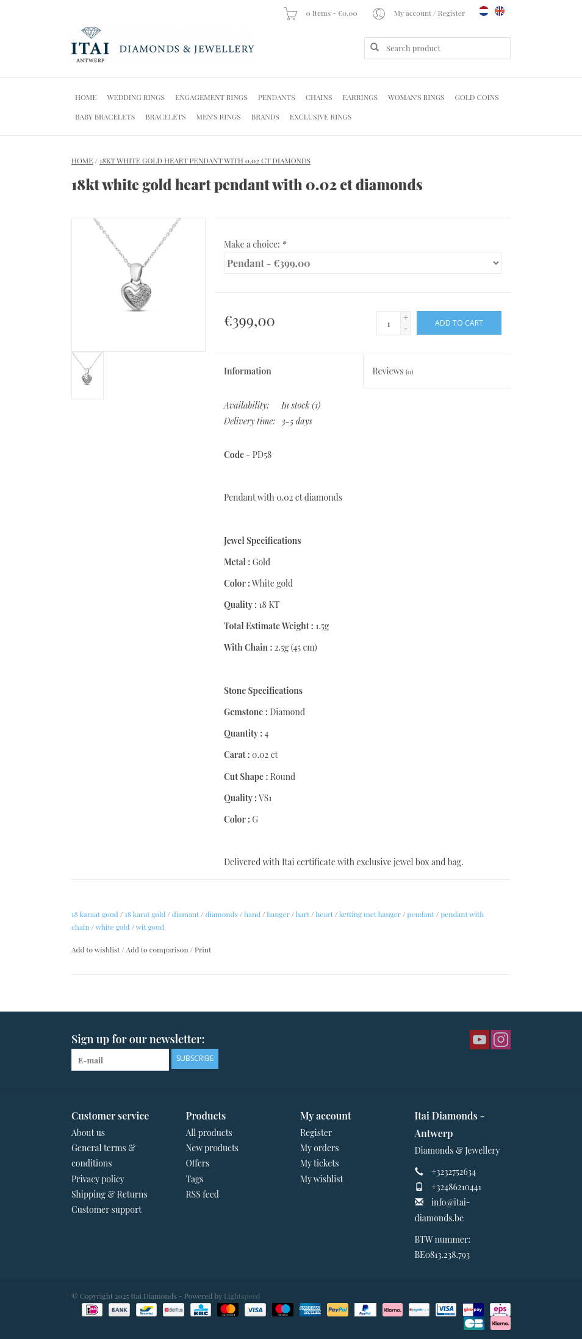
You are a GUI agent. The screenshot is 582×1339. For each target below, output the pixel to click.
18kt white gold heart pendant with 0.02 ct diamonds (205, 160)
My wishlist (321, 1179)
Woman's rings (416, 97)
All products (209, 1132)
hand (252, 914)
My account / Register (419, 13)
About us (88, 1132)
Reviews (393, 371)
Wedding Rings (136, 97)
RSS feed (202, 1194)
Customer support (106, 1209)
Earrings (360, 97)
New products (212, 1148)
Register (316, 1132)
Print (203, 949)
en (500, 11)
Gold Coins (477, 97)
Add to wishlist (95, 949)
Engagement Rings (211, 97)
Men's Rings (218, 116)
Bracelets (165, 116)
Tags (195, 1179)
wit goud (150, 927)
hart (302, 914)
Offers (198, 1163)
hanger (278, 914)
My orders (319, 1148)
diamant (185, 914)
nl (484, 11)
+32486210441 (456, 1187)
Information (247, 371)
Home (86, 97)
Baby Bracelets (105, 116)
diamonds (222, 914)
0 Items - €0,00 (321, 13)
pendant (420, 914)
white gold (113, 927)
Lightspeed (242, 1296)
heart (324, 914)
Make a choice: (255, 244)
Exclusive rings (321, 116)
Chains (319, 97)
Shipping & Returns (109, 1194)
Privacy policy (97, 1179)
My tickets (319, 1163)
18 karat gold (144, 914)
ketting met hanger (370, 914)
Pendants (276, 97)
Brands (265, 116)
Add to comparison (158, 949)
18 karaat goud (94, 914)
